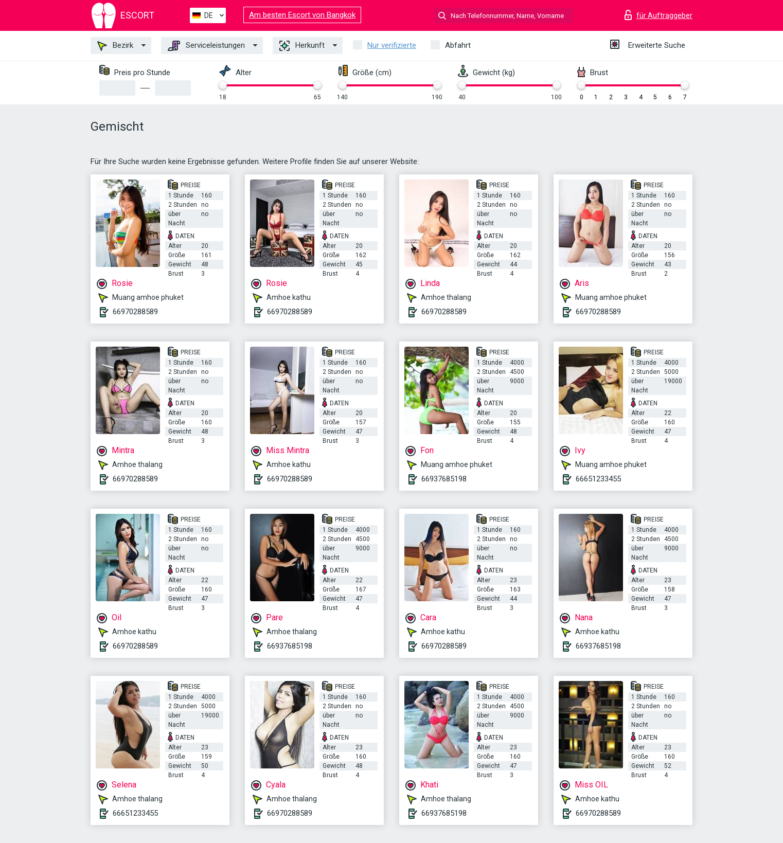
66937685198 (444, 478)
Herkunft (302, 46)
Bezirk (115, 46)
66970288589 (135, 311)
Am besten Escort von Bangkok (302, 15)
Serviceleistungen (206, 46)
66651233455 (598, 478)
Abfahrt (458, 45)
